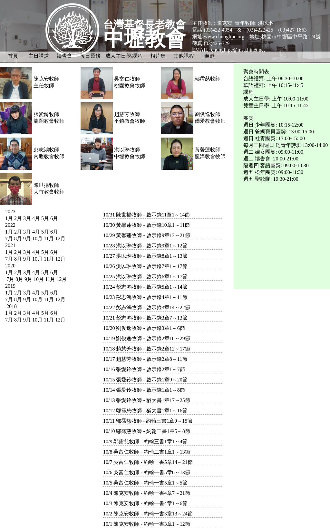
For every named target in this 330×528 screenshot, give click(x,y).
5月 (45, 218)
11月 (49, 238)
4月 (36, 218)
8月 (18, 238)
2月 (18, 218)
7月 (9, 238)
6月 (54, 218)
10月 (37, 238)
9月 (27, 238)
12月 (60, 238)
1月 (9, 218)
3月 (27, 218)
